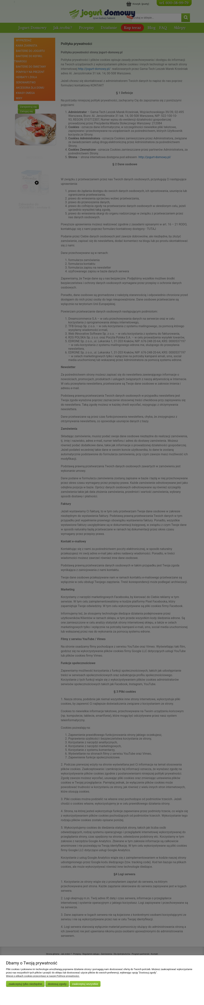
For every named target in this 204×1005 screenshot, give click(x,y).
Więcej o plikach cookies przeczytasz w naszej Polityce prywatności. (43, 976)
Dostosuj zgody (57, 983)
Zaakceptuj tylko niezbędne (25, 983)
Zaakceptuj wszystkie (85, 983)
